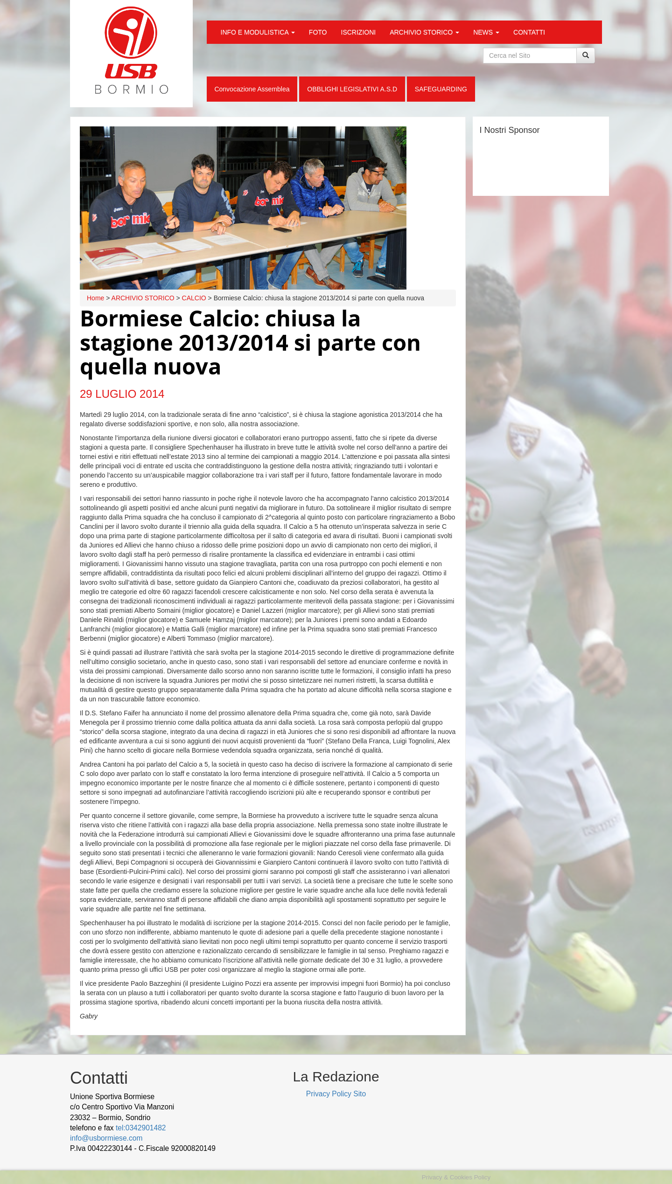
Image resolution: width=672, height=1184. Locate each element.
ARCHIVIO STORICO (424, 32)
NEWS (486, 32)
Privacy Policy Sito (336, 1094)
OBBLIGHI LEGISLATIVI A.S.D (352, 89)
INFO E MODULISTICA (258, 32)
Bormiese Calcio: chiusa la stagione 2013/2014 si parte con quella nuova (250, 342)
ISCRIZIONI (358, 32)
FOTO (318, 32)
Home (95, 298)
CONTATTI (529, 32)
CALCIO (194, 298)
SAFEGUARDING (441, 89)
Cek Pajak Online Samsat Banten (152, 1159)
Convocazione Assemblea (251, 89)
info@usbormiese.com (106, 1138)
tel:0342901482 (141, 1128)
